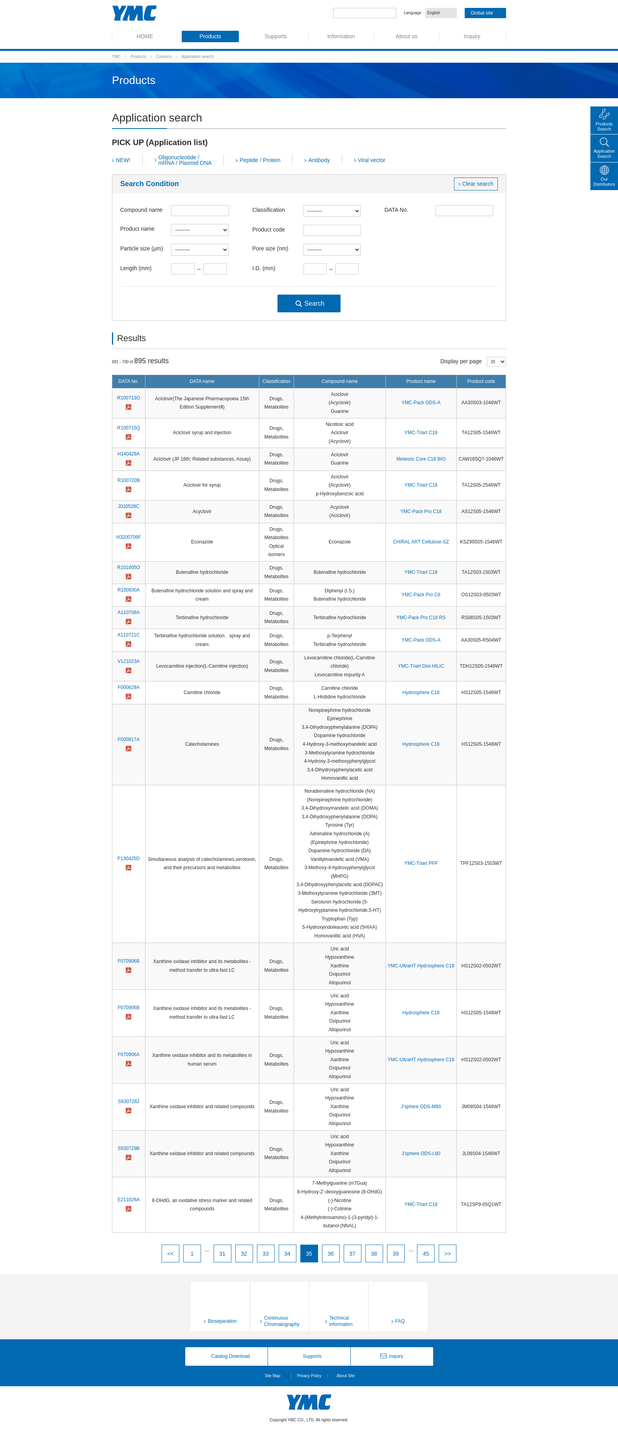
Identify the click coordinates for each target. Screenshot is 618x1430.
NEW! (123, 160)
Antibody (318, 160)
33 (265, 1254)
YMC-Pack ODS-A (421, 402)
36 (331, 1254)
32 (244, 1254)
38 (374, 1254)
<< (170, 1254)
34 (287, 1254)
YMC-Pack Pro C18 (421, 511)
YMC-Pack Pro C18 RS (421, 617)
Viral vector (371, 160)
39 (396, 1254)
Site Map (272, 1376)
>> (447, 1254)
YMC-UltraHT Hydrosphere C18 (421, 966)
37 (352, 1254)
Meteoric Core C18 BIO (421, 459)
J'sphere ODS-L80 (421, 1153)
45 (426, 1254)
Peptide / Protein (260, 160)
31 (222, 1254)
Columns (163, 56)
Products (138, 56)
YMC (116, 56)
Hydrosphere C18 (420, 692)
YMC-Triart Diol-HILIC (421, 666)
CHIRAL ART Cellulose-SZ (421, 542)
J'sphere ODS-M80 (421, 1106)
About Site (346, 1376)
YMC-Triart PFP (421, 863)
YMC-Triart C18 (420, 432)
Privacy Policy (309, 1376)
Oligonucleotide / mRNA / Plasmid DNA (185, 160)
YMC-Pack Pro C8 (421, 594)
